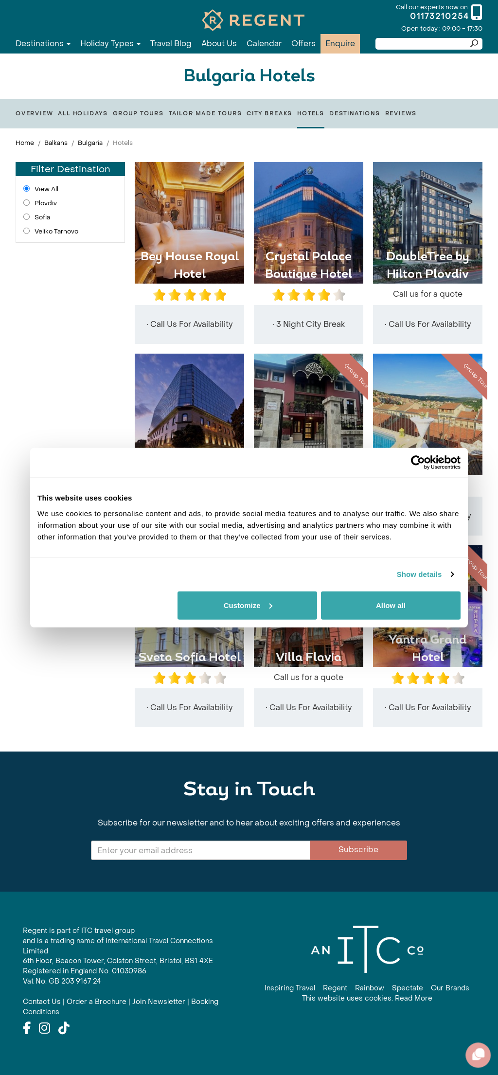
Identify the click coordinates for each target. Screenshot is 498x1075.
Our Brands (450, 988)
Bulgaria (90, 143)
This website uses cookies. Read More (367, 998)
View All (46, 189)
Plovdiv (46, 203)
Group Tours (138, 113)
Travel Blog (171, 43)
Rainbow (369, 988)
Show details (419, 574)
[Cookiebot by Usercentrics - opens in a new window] (418, 462)
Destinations (43, 43)
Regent (335, 988)
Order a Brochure (96, 1001)
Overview (34, 113)
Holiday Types (110, 43)
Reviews (401, 113)
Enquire (340, 43)
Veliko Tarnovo (56, 231)
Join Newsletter (158, 1001)
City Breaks (269, 113)
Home (25, 143)
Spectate (407, 988)
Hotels (310, 113)
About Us (219, 43)
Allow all (391, 605)
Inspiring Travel (290, 988)
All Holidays (83, 113)
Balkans (56, 143)
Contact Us (42, 1001)
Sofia (42, 217)
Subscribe (358, 849)
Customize (248, 605)
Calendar (264, 43)
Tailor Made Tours (205, 113)
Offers (303, 43)
